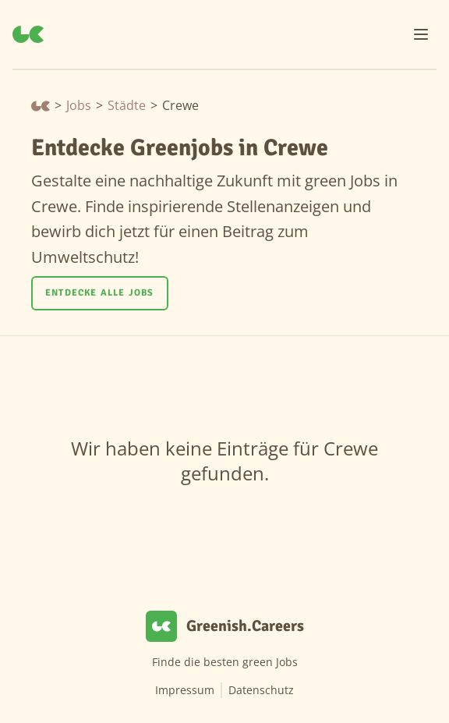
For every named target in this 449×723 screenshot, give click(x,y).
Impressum (184, 689)
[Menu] (421, 34)
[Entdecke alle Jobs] (99, 293)
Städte (127, 105)
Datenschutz (261, 689)
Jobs (78, 105)
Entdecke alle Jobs (99, 293)
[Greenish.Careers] (28, 34)
